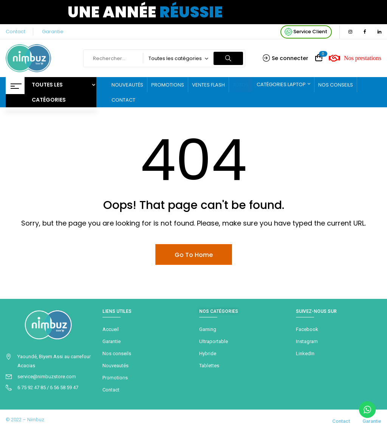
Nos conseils (116, 353)
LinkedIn (305, 353)
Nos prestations (355, 58)
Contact (15, 31)
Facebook (307, 329)
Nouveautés (115, 365)
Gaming (207, 329)
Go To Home (194, 255)
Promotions (115, 377)
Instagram (307, 341)
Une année (145, 12)
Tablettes (209, 365)
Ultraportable (213, 341)
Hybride (207, 353)
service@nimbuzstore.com (46, 376)
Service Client (306, 32)
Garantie (52, 31)
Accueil (110, 329)
